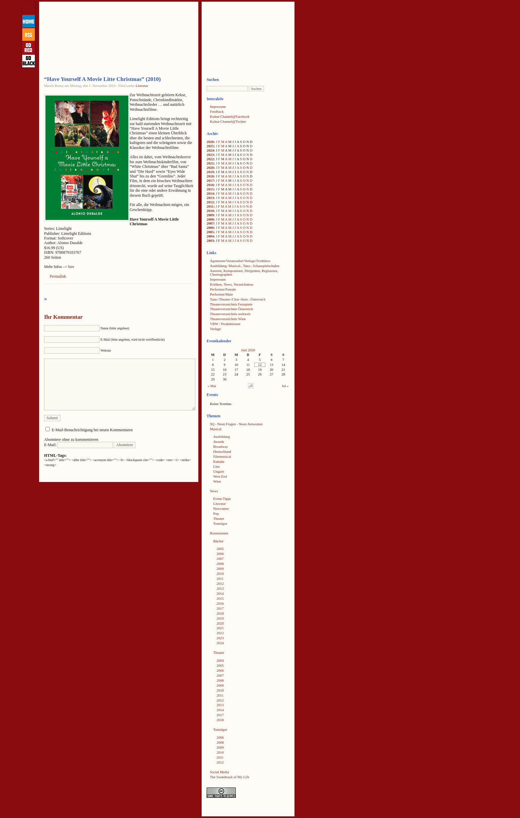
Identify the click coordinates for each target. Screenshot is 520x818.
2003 (210, 240)
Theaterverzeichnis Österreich (231, 309)
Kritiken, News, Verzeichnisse (231, 284)
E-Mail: (78, 445)
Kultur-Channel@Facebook (229, 116)
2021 (210, 163)
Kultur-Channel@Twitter (228, 121)
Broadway (220, 446)
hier (71, 266)
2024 (210, 150)
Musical (216, 429)
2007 (210, 223)
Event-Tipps (222, 499)
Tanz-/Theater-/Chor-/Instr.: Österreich (237, 299)
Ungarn (218, 471)
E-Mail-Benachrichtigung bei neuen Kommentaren (92, 430)
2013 (210, 198)
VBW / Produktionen (225, 324)
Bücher (218, 541)
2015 (210, 189)
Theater (218, 518)
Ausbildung (221, 437)
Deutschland (222, 451)
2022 (210, 159)
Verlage (215, 329)
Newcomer (221, 509)
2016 (210, 185)
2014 (210, 193)
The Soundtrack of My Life (229, 777)
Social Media (219, 772)
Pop (216, 513)
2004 (210, 236)
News (214, 491)
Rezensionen (219, 533)
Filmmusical (222, 456)
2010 (210, 211)
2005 (210, 232)
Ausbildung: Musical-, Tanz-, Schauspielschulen (244, 266)
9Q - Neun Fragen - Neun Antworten (236, 424)
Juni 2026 (248, 350)
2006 (210, 228)
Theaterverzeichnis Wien (228, 319)
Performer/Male (221, 294)
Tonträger (220, 523)
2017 (210, 180)
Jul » (285, 386)
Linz (216, 466)
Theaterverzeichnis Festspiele (231, 304)
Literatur (142, 86)
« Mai (212, 386)
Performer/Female (223, 289)
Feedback (217, 111)
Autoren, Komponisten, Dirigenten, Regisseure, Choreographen (244, 272)
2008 (210, 219)
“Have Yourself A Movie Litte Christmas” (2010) (102, 79)
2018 (210, 176)
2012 (210, 202)
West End (220, 476)
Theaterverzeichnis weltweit (230, 314)
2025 (210, 146)
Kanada (218, 461)
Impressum (218, 106)
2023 (210, 155)
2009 (210, 215)
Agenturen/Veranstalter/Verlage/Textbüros (240, 261)
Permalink (58, 276)
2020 (210, 168)
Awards (218, 441)
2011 (210, 206)
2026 (210, 142)
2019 (210, 172)
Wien (217, 481)
